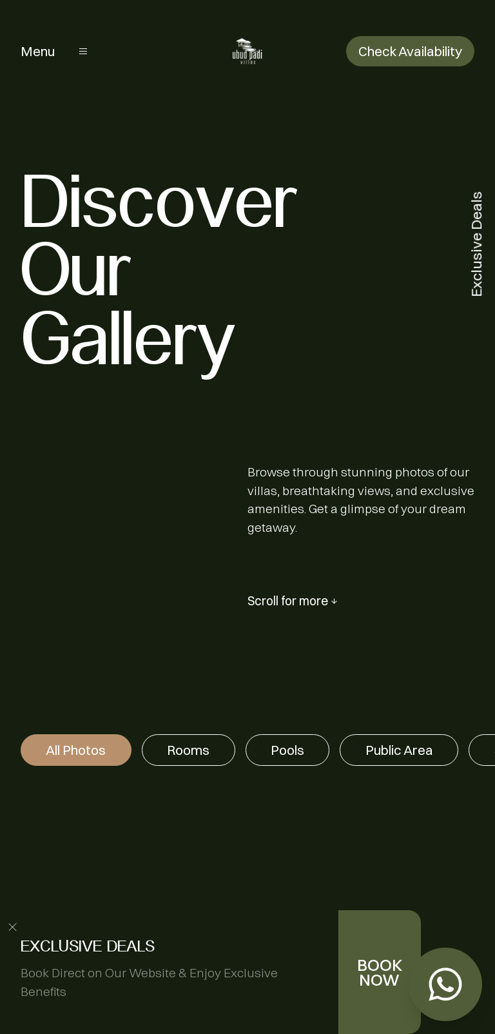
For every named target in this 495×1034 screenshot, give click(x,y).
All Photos (76, 750)
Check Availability (410, 51)
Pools (287, 750)
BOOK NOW (379, 972)
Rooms (188, 750)
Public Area (399, 750)
